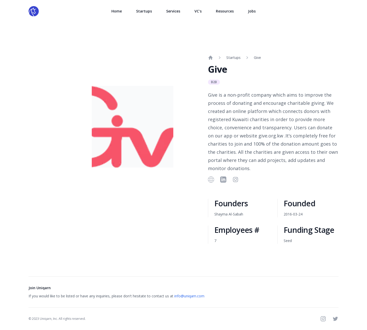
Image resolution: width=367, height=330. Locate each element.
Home (116, 11)
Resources (225, 11)
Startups (144, 11)
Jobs (252, 11)
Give (257, 57)
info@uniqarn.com (189, 296)
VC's (198, 11)
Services (173, 11)
